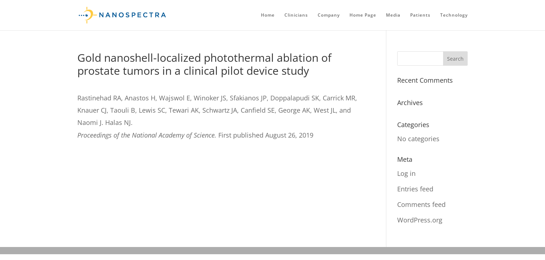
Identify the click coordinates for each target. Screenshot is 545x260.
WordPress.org (419, 220)
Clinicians (296, 15)
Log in (406, 173)
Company (329, 15)
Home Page (362, 15)
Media (393, 15)
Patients (420, 15)
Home (268, 15)
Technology (454, 15)
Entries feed (415, 189)
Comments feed (421, 204)
